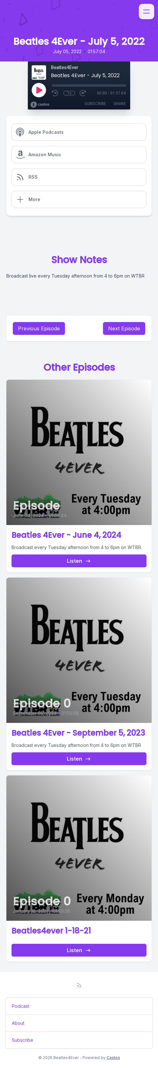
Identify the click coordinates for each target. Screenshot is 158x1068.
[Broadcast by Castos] (39, 104)
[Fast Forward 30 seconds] (83, 93)
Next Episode (124, 328)
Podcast (20, 1006)
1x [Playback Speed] (69, 93)
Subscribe (95, 103)
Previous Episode (39, 328)
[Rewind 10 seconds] (55, 93)
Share (120, 103)
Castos (113, 1057)
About (18, 1023)
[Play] (39, 90)
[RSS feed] (79, 985)
